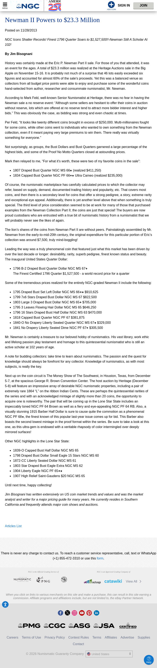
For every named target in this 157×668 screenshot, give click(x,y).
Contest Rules (78, 637)
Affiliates (111, 637)
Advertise (127, 637)
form (100, 558)
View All (134, 581)
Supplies (144, 637)
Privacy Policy (55, 637)
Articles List (13, 526)
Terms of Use (31, 637)
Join (143, 5)
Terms (96, 637)
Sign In (124, 5)
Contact (78, 644)
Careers (12, 637)
